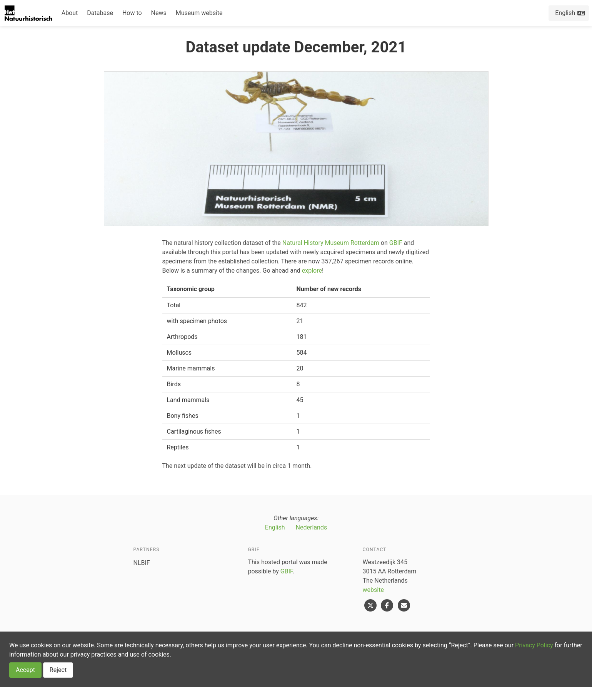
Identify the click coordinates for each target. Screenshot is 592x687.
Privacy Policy (534, 645)
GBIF (395, 242)
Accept (25, 670)
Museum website (199, 13)
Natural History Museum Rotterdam (330, 242)
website (373, 589)
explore (312, 270)
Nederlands (311, 527)
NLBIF (141, 562)
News (159, 13)
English (275, 527)
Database (100, 13)
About (70, 13)
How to (132, 13)
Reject (58, 670)
